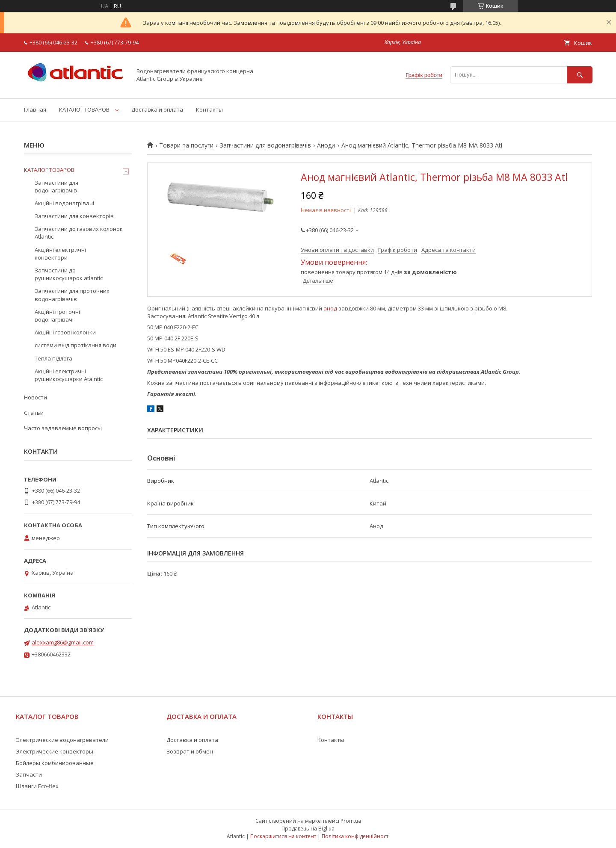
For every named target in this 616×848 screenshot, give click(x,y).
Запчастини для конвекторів (74, 216)
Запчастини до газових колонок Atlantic (79, 232)
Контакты (209, 109)
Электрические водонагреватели (62, 740)
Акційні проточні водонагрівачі (57, 315)
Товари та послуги (186, 145)
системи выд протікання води (75, 345)
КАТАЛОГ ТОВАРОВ (84, 109)
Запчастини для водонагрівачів (265, 145)
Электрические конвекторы (54, 751)
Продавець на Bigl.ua (308, 828)
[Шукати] (579, 74)
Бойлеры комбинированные (55, 763)
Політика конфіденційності (356, 836)
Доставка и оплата (157, 109)
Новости (35, 397)
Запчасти (29, 774)
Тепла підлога (53, 358)
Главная (35, 109)
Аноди (326, 145)
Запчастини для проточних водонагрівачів (72, 294)
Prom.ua (351, 820)
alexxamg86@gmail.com (63, 642)
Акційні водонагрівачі (64, 203)
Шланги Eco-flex (37, 786)
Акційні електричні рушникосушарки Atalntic (69, 375)
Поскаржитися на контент (283, 836)
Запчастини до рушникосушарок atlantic (69, 274)
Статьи (34, 413)
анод (330, 308)
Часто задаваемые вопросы (63, 428)
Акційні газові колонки (65, 332)
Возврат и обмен (189, 751)
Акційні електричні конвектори (60, 253)
